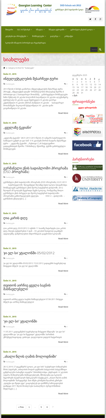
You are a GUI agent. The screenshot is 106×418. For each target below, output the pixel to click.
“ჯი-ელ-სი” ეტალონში (20, 321)
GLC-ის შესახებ (24, 29)
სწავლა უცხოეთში (57, 29)
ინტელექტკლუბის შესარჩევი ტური (30, 78)
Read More (63, 113)
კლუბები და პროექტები (16, 36)
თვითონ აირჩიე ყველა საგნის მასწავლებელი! (27, 287)
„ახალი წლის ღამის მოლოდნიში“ (30, 356)
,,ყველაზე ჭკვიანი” (17, 127)
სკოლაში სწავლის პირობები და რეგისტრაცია (25, 43)
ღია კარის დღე (15, 218)
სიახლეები (10, 84)
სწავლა (40, 29)
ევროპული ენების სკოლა (82, 29)
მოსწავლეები (39, 36)
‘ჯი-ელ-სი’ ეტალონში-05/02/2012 (29, 253)
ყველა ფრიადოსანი (87, 107)
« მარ (74, 95)
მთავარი (9, 29)
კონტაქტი (68, 36)
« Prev (21, 407)
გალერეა (55, 36)
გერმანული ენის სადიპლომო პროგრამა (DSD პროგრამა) (35, 170)
